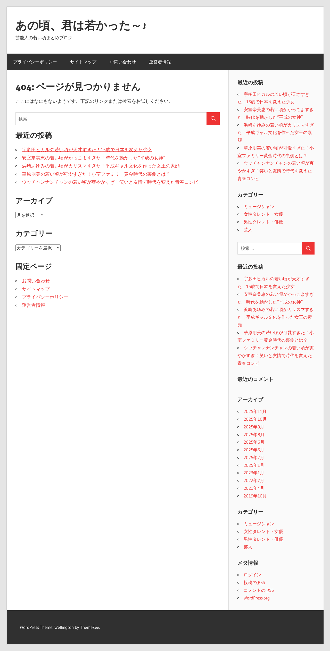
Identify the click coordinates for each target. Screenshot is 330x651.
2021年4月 (254, 488)
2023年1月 (254, 472)
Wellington (64, 627)
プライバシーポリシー (35, 61)
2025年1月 (254, 465)
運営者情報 (160, 61)
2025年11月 (255, 411)
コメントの (259, 590)
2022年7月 (254, 480)
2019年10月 (255, 495)
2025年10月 (255, 419)
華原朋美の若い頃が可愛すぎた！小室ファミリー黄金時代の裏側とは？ (96, 174)
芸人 (248, 229)
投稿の (254, 582)
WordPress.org (257, 598)
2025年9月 (254, 426)
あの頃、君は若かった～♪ (81, 25)
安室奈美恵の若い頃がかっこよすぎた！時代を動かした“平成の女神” (93, 158)
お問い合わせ (123, 61)
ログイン (252, 574)
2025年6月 (254, 442)
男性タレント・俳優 (263, 221)
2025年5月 (254, 449)
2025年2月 (254, 457)
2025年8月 (254, 434)
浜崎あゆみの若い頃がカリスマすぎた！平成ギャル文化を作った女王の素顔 (101, 166)
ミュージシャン (259, 206)
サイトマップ (83, 61)
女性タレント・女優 (263, 214)
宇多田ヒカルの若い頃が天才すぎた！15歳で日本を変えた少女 (87, 150)
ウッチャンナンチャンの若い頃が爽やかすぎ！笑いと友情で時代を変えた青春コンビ (110, 182)
